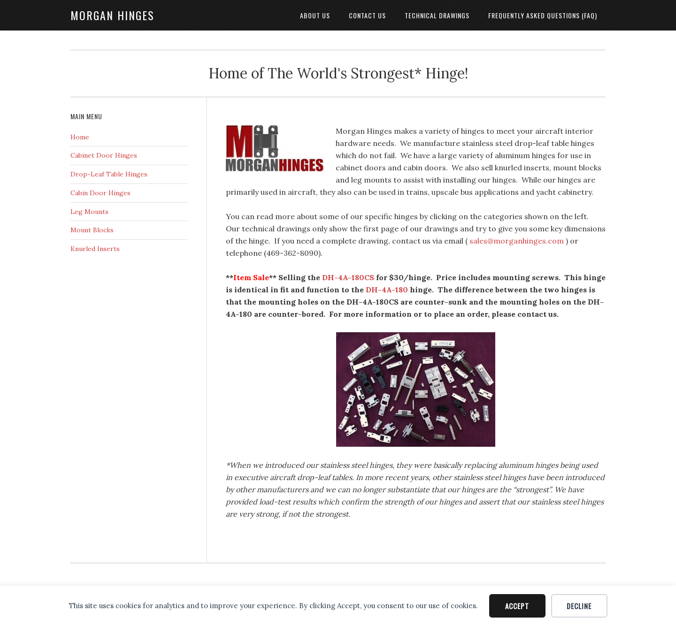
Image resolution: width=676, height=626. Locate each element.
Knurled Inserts (95, 248)
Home (79, 137)
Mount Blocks (92, 230)
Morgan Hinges (112, 15)
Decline (579, 606)
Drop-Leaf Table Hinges (108, 174)
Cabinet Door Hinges (103, 155)
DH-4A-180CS (348, 277)
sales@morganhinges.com (516, 240)
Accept (517, 606)
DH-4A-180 (387, 289)
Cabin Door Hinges (100, 193)
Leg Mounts (89, 211)
